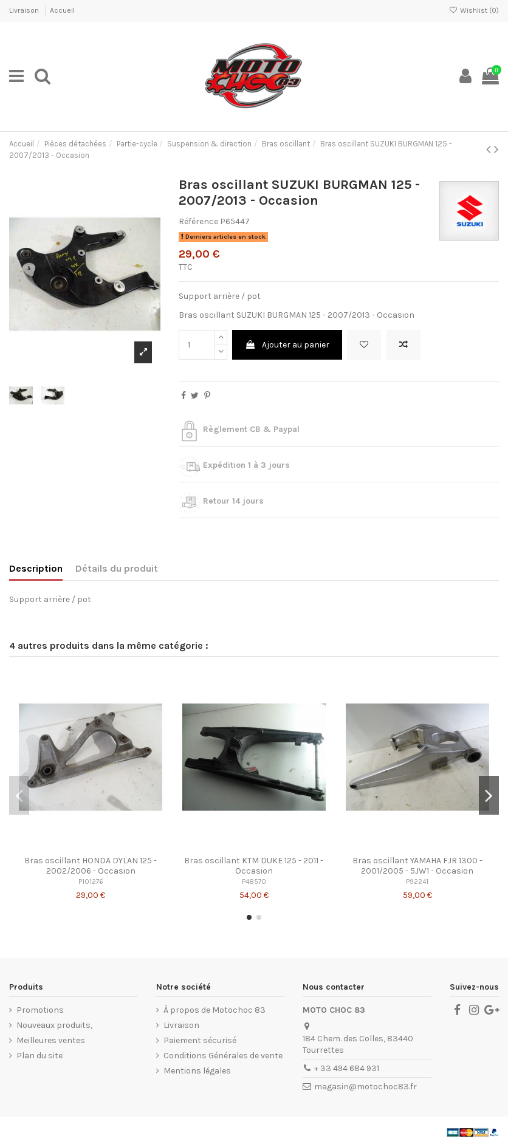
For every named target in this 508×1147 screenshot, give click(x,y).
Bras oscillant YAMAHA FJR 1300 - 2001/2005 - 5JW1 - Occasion (417, 865)
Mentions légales (197, 1071)
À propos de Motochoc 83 (214, 1010)
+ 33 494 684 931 (346, 1068)
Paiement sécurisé (199, 1040)
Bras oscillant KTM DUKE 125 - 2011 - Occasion (253, 865)
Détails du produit (116, 568)
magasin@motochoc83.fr (365, 1086)
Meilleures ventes (50, 1040)
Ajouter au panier (287, 345)
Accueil (62, 10)
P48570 (254, 882)
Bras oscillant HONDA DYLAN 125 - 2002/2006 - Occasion (90, 865)
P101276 (90, 882)
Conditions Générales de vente (223, 1055)
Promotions (40, 1010)
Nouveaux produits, (54, 1025)
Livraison (25, 10)
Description (36, 568)
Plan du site (39, 1055)
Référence (198, 221)
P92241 (417, 882)
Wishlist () (474, 10)
